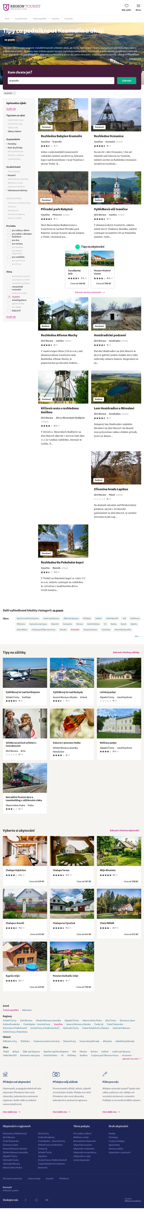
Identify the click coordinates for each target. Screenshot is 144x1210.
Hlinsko (63, 629)
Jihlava (16, 1053)
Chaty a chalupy (116, 1143)
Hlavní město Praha (92, 1022)
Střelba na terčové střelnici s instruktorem (21, 745)
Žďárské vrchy (10, 1043)
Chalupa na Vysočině (64, 925)
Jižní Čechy (110, 1022)
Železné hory (69, 1043)
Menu (138, 8)
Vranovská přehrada (89, 1043)
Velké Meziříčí (112, 618)
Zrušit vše (11, 109)
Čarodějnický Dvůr (74, 272)
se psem (58, 610)
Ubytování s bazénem (83, 1150)
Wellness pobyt (108, 743)
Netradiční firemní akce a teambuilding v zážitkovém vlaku (24, 800)
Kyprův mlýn (13, 977)
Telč (124, 618)
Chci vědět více (10, 1114)
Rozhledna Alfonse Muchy (59, 335)
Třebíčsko (25, 1043)
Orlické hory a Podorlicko (15, 1033)
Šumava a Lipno (127, 1022)
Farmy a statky (116, 1150)
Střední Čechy (9, 1022)
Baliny (113, 624)
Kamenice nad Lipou (38, 624)
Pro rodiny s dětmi (82, 1135)
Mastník (54, 624)
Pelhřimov (135, 618)
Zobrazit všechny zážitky (125, 652)
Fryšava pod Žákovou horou (43, 629)
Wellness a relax (81, 1139)
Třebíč (6, 1053)
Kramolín (69, 19)
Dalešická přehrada (125, 1043)
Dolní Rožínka (93, 624)
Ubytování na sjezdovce (84, 1154)
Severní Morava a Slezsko (78, 1026)
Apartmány (114, 1146)
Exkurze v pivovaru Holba (66, 743)
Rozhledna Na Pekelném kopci (62, 562)
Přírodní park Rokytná (57, 209)
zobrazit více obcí (130, 1060)
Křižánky (87, 618)
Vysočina (55, 19)
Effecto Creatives (133, 1201)
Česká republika (39, 19)
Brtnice (79, 624)
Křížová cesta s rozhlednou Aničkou (60, 410)
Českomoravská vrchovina (46, 1043)
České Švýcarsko (115, 1026)
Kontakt (50, 1180)
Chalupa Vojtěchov (16, 872)
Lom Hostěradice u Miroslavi (114, 408)
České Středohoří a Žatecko (95, 1030)
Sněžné (98, 618)
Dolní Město (22, 629)
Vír (105, 624)
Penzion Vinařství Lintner (102, 272)
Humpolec (67, 624)
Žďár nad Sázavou (71, 618)
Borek (123, 624)
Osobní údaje (34, 1180)
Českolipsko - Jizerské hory (36, 1026)
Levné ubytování (81, 1162)
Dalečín (134, 624)
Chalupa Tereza (61, 872)
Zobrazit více (135, 58)
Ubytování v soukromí (119, 1154)
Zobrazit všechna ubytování (88, 292)
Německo (27, 1012)
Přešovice (21, 624)
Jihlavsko (107, 1043)
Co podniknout (21, 19)
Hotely (112, 1135)
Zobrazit (127, 80)
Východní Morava (121, 1030)
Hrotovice (127, 1057)
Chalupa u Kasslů (15, 925)
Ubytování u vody (81, 1158)
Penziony (113, 1139)
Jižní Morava (26, 1022)
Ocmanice (106, 629)
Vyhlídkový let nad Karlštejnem (23, 693)
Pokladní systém (11, 1192)
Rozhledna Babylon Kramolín (61, 136)
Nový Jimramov (90, 629)
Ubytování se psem (82, 1146)
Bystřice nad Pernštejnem (28, 618)
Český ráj (98, 1026)
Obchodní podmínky (12, 1180)
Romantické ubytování (84, 1143)
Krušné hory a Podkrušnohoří (45, 1030)
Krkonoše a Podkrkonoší (15, 1030)
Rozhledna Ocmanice (109, 136)
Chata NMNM (107, 925)
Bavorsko (42, 1169)
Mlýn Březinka (107, 872)
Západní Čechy (72, 1022)
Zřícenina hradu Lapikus (111, 489)
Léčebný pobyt (108, 693)
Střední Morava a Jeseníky (48, 1022)
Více (137, 636)
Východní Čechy (71, 1030)
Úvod (7, 19)
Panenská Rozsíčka (123, 629)
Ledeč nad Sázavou (51, 618)
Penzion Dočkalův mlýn (65, 977)
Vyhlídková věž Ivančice (111, 209)
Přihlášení (64, 1180)
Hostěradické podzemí (110, 335)
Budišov (84, 1057)
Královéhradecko (11, 1026)
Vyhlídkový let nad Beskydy (68, 693)
